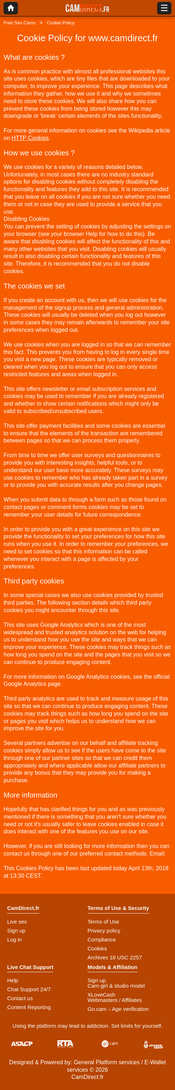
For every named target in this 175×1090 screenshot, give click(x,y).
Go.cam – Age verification (118, 1009)
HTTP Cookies (30, 138)
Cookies (97, 948)
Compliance (102, 939)
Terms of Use (103, 922)
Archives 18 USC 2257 (115, 957)
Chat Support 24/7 (29, 989)
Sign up (16, 930)
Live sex (17, 922)
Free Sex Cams (19, 22)
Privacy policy (104, 930)
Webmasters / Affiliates (115, 1000)
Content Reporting (29, 1007)
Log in (14, 939)
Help (12, 980)
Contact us (20, 998)
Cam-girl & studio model (116, 986)
